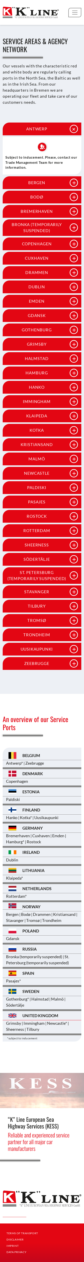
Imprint (12, 1245)
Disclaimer (15, 1239)
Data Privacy (16, 1252)
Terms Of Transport (22, 1233)
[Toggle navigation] (74, 12)
